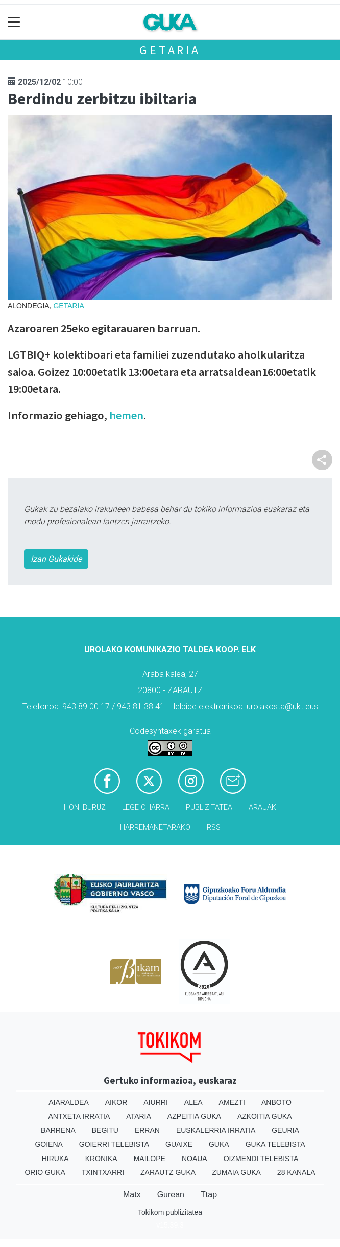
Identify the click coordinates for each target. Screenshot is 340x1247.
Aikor (116, 1102)
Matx (132, 1194)
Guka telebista (275, 1144)
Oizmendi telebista (261, 1158)
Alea (193, 1102)
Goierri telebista (114, 1144)
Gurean (170, 1194)
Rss (214, 827)
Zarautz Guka (168, 1172)
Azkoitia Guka (264, 1116)
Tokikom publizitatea (170, 1212)
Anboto (276, 1102)
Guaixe (178, 1144)
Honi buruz (85, 807)
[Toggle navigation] (14, 22)
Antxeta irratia (79, 1116)
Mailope (149, 1158)
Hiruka (55, 1158)
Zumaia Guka (236, 1172)
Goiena (48, 1144)
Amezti (232, 1102)
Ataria (138, 1116)
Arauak (262, 807)
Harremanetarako (155, 827)
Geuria (285, 1130)
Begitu (105, 1130)
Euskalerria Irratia (215, 1130)
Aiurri (155, 1102)
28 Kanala (296, 1172)
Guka (219, 1144)
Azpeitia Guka (194, 1116)
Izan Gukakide (56, 559)
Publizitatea (209, 807)
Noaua (194, 1158)
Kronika (101, 1158)
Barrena (58, 1130)
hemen (126, 415)
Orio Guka (45, 1172)
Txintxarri (103, 1172)
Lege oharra (145, 807)
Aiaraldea (68, 1102)
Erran (147, 1130)
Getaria (170, 50)
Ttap (209, 1194)
